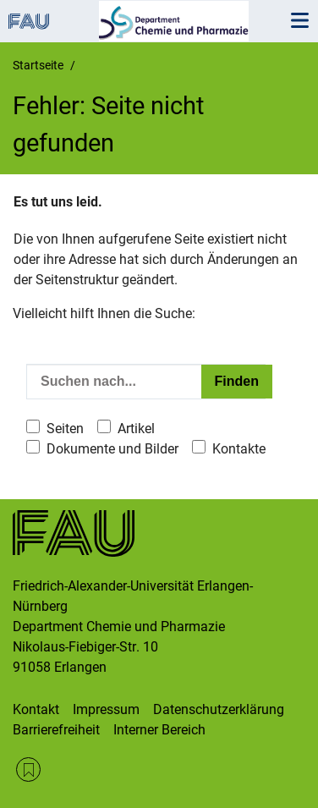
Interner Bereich (159, 730)
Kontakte (239, 449)
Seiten (65, 428)
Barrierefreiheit (56, 730)
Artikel (136, 428)
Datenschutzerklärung (218, 709)
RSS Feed (28, 769)
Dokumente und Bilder (112, 449)
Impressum (106, 709)
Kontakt (36, 709)
